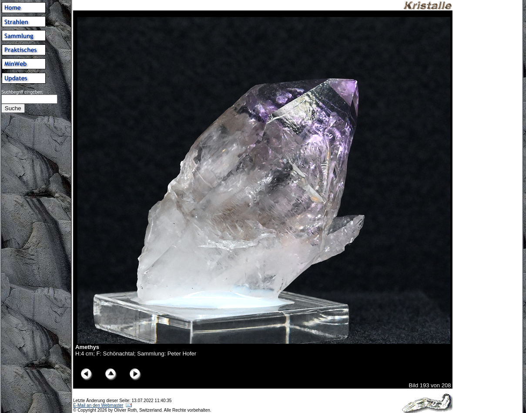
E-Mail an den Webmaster (98, 405)
